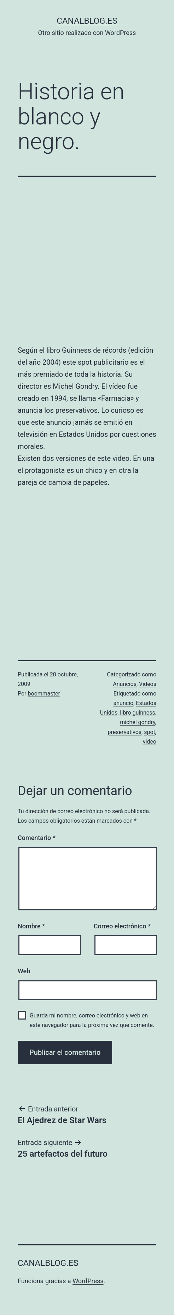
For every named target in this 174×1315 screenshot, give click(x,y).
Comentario (37, 837)
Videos (147, 684)
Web (24, 971)
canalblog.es (87, 21)
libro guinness (137, 712)
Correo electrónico (122, 926)
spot (149, 732)
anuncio (124, 703)
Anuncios (125, 684)
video (149, 741)
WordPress (87, 1281)
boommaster (44, 693)
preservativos (125, 732)
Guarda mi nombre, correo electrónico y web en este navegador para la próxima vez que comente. (92, 1020)
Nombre (31, 926)
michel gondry (137, 722)
